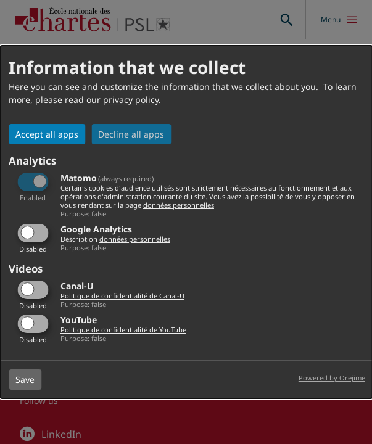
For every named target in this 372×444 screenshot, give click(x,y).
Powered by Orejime (332, 377)
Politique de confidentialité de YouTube (123, 329)
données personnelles (178, 205)
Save (25, 379)
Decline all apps (131, 134)
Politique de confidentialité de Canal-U (122, 295)
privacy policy (131, 99)
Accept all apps (46, 134)
